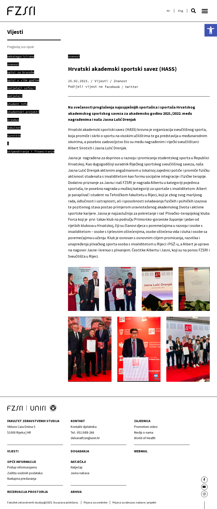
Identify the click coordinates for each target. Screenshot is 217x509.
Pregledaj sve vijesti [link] (20, 47)
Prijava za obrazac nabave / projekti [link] (134, 502)
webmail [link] (141, 451)
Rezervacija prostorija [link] (27, 492)
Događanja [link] (80, 451)
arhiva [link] (76, 492)
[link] (211, 30)
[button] (193, 10)
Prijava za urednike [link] (95, 502)
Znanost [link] (74, 56)
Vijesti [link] (13, 451)
